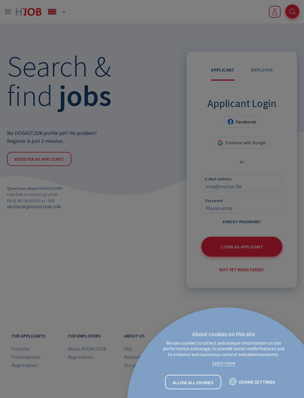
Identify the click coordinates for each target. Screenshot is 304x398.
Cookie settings (257, 382)
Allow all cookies (193, 382)
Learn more (223, 363)
